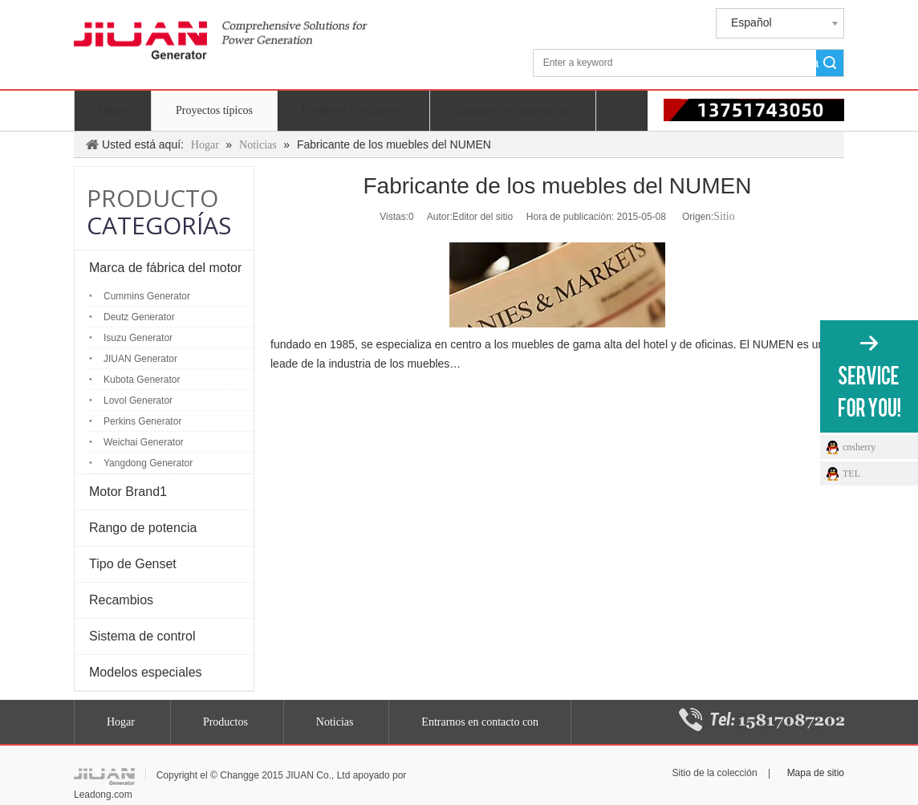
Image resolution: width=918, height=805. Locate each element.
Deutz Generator (139, 317)
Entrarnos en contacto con (512, 110)
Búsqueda (817, 63)
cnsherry (859, 447)
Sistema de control (142, 636)
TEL (851, 473)
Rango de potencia (143, 528)
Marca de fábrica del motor (165, 267)
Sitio (723, 216)
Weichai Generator (144, 442)
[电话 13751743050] (731, 110)
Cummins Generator (147, 296)
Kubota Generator (142, 379)
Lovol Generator (138, 400)
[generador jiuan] (221, 47)
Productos (225, 722)
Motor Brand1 (128, 491)
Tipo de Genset (133, 564)
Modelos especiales (145, 672)
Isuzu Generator (138, 338)
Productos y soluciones (353, 110)
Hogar (113, 110)
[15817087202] (761, 719)
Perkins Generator (142, 421)
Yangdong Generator (148, 463)
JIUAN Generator (140, 358)
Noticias (335, 722)
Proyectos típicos (214, 110)
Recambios (121, 600)
